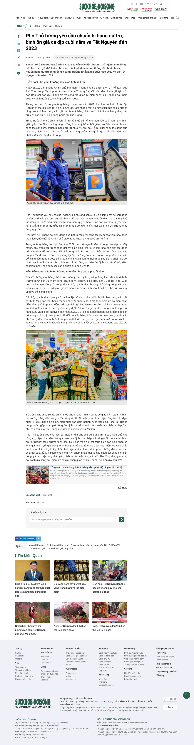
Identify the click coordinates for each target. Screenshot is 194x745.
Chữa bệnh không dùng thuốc (76, 663)
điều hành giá (38, 548)
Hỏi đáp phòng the (132, 673)
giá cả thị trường (36, 545)
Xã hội (37, 26)
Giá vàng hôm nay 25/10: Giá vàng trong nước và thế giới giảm (70, 588)
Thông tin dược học (49, 674)
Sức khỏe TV (56, 18)
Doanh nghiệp (162, 660)
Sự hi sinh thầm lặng (24, 676)
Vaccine (44, 680)
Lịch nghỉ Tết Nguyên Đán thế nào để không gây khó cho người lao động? (108, 588)
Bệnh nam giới (105, 662)
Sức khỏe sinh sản (132, 676)
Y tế (23, 18)
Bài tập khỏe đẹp (106, 685)
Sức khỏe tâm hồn (107, 667)
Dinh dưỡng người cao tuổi (136, 656)
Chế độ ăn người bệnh (134, 659)
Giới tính (104, 18)
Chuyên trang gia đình (166, 671)
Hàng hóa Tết (100, 545)
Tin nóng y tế (21, 667)
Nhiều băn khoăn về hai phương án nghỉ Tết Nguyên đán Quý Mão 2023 (30, 630)
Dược (78, 18)
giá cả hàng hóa (81, 545)
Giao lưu (44, 660)
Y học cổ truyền (91, 18)
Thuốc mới (45, 677)
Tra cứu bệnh (43, 18)
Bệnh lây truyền (131, 679)
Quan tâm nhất (33, 495)
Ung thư (102, 671)
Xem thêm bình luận (35, 502)
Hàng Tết (116, 545)
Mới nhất (47, 495)
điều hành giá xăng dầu (61, 548)
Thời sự (30, 18)
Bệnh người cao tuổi (108, 653)
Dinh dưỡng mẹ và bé (133, 653)
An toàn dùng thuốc (49, 671)
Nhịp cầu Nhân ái (164, 664)
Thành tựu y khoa (23, 670)
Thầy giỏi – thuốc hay (75, 653)
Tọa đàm (45, 657)
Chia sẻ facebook (27, 539)
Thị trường (163, 18)
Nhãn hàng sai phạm (165, 657)
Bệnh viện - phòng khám (76, 656)
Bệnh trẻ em (104, 665)
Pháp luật (47, 26)
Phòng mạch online (147, 18)
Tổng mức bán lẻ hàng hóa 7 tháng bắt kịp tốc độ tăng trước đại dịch (87, 467)
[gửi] (121, 519)
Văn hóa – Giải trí (164, 667)
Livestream (46, 662)
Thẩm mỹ (103, 682)
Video (68, 676)
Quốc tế (58, 26)
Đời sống (160, 675)
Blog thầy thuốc (22, 673)
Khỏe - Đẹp (130, 18)
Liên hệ (170, 707)
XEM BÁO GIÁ (124, 719)
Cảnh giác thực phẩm (133, 662)
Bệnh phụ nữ (104, 659)
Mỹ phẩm (103, 679)
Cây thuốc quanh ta (74, 659)
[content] (74, 519)
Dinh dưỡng (116, 18)
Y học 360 (69, 18)
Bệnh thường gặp (106, 656)
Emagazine (71, 673)
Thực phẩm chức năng (134, 665)
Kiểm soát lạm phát (59, 545)
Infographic (70, 679)
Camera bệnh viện (23, 679)
